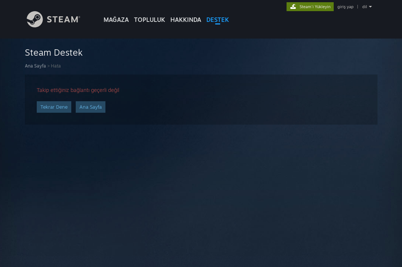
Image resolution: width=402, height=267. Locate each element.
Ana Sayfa (35, 66)
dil (364, 6)
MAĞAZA (116, 19)
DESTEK (217, 19)
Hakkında (185, 19)
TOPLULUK (149, 19)
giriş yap (345, 6)
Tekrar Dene (54, 107)
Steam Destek (54, 52)
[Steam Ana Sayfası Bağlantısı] (54, 25)
